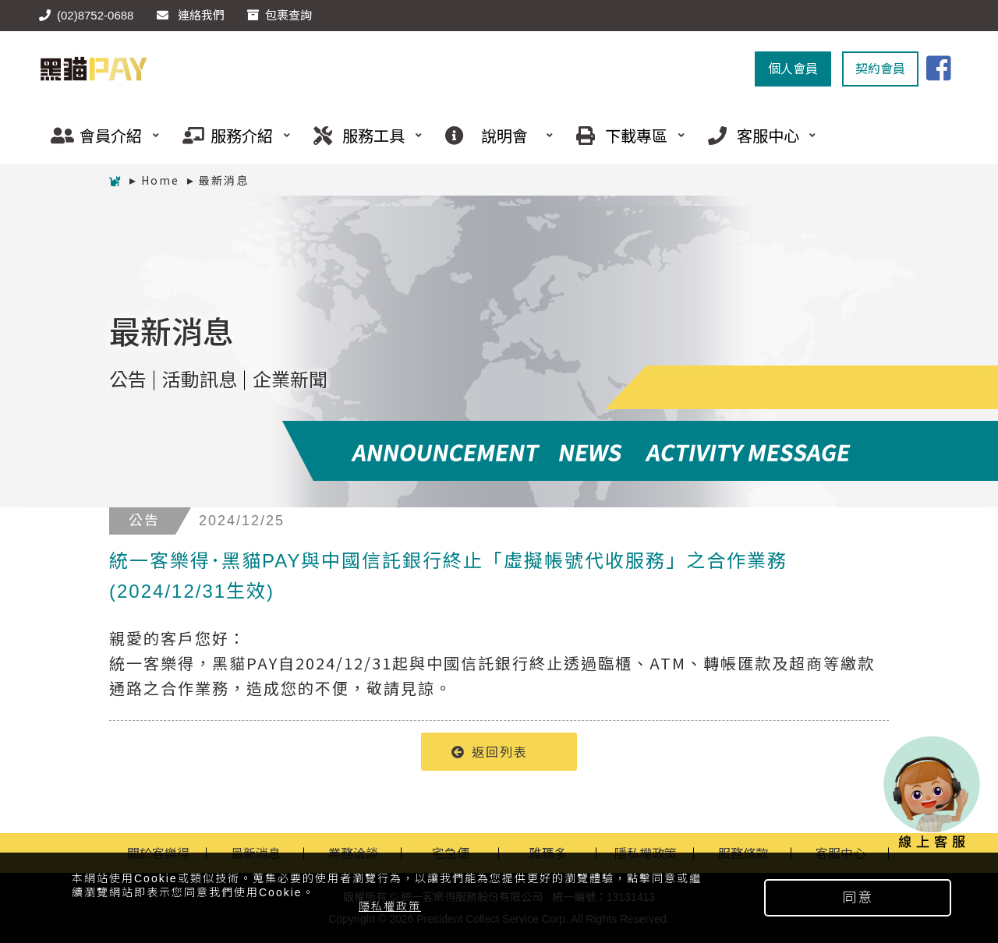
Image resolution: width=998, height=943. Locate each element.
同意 (857, 898)
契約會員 (880, 69)
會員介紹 (99, 135)
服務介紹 (231, 135)
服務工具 (362, 135)
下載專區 (624, 135)
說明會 (494, 135)
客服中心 (756, 135)
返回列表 (489, 751)
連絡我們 (191, 15)
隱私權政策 (390, 906)
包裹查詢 (279, 15)
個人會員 (793, 69)
